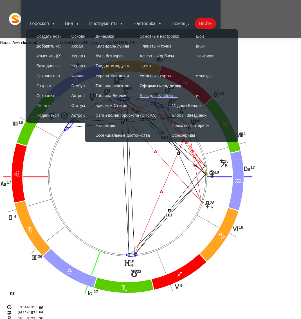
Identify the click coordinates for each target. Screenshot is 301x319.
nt (12, 269)
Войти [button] (218, 7)
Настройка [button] (154, 7)
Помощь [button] (191, 7)
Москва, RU (100, 18)
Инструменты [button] (112, 7)
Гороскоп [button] (46, 7)
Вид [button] (77, 7)
